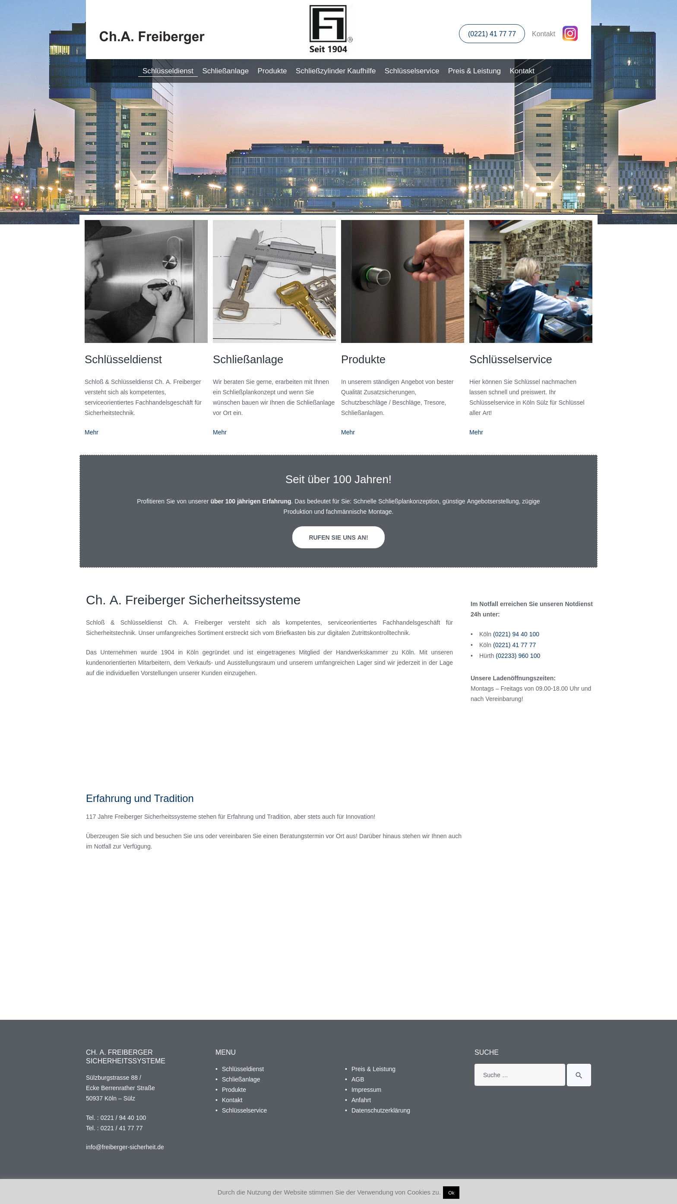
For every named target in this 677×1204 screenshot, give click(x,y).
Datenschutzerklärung (380, 1109)
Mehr (91, 432)
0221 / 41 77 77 (122, 1126)
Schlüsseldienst (167, 70)
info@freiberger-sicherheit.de (125, 1146)
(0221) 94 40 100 (516, 633)
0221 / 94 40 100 (123, 1116)
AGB (357, 1078)
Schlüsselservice (412, 70)
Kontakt (543, 34)
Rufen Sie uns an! (338, 537)
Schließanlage (225, 70)
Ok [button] (451, 1192)
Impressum (366, 1088)
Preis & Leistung (474, 70)
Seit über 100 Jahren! (338, 479)
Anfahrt (361, 1098)
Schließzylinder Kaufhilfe (336, 70)
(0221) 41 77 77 (492, 34)
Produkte (272, 70)
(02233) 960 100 (518, 654)
